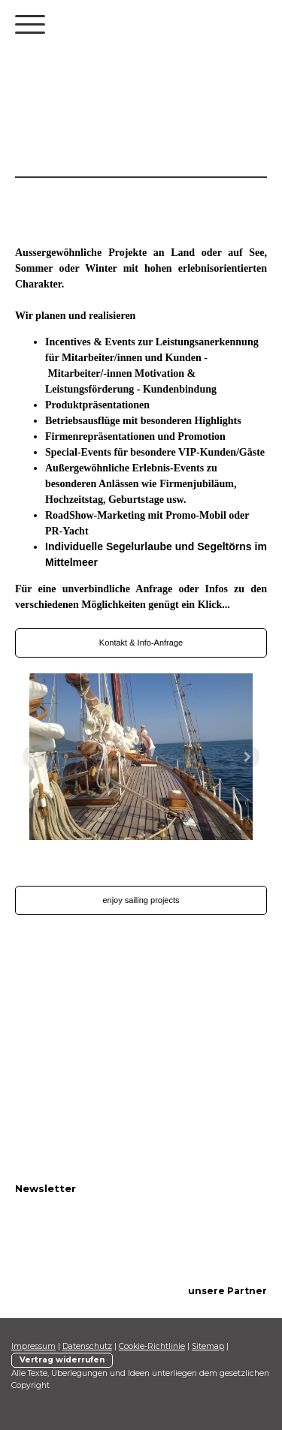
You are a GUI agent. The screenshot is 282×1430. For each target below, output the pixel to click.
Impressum (33, 1346)
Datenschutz (87, 1346)
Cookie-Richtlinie (152, 1346)
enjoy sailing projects (140, 900)
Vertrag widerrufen (62, 1360)
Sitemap (208, 1346)
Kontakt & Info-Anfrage (141, 642)
